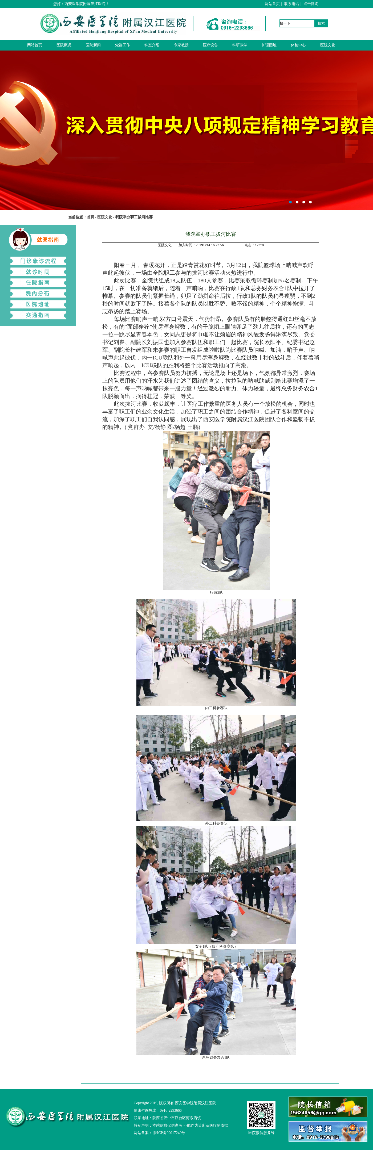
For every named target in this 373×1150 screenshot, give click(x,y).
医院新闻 (93, 45)
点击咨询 (310, 4)
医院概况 (63, 45)
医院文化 (327, 45)
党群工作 (122, 45)
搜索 (321, 23)
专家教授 (181, 45)
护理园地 (269, 45)
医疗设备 (210, 45)
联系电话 (291, 4)
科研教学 (239, 45)
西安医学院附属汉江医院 (186, 130)
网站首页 (272, 4)
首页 (90, 217)
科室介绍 (151, 45)
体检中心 (298, 45)
